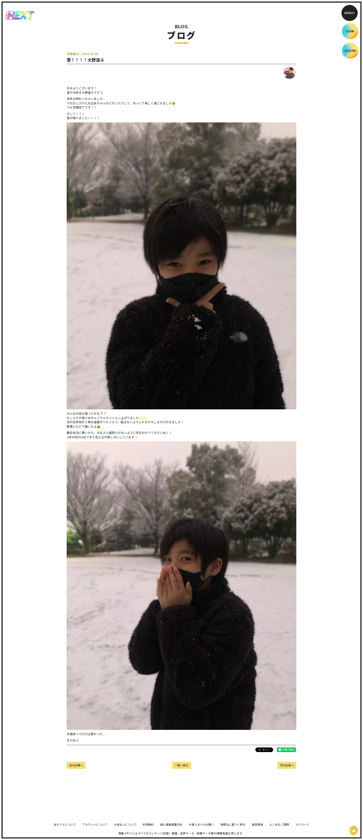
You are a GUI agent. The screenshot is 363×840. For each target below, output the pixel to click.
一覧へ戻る (181, 765)
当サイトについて (65, 828)
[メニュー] (349, 13)
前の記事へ (76, 765)
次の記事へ (287, 765)
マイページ (302, 828)
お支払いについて (125, 828)
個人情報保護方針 (171, 828)
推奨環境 (257, 828)
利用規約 (148, 828)
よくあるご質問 (279, 828)
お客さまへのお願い (201, 828)
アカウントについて (94, 828)
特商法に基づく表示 (232, 828)
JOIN (350, 31)
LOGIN (350, 51)
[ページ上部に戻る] (353, 830)
